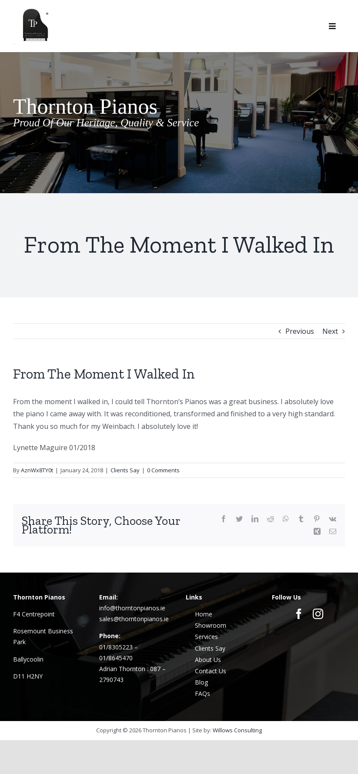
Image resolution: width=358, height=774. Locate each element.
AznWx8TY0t (37, 470)
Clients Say (125, 470)
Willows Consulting (237, 730)
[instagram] (318, 614)
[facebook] (299, 614)
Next (330, 331)
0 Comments (163, 470)
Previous (299, 331)
